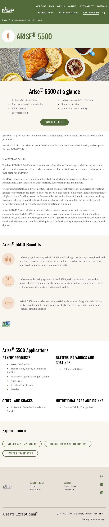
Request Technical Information (68, 444)
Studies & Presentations (22, 444)
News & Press (35, 489)
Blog (51, 6)
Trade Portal (69, 489)
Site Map (86, 519)
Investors (102, 6)
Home (4, 20)
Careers (61, 6)
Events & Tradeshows (20, 453)
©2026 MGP (62, 513)
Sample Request (54, 122)
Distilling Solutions (68, 12)
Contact (72, 6)
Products (28, 20)
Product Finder (70, 486)
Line (35, 20)
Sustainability (87, 6)
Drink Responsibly (76, 513)
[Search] (104, 13)
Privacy (88, 513)
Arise (40, 20)
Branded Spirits (45, 12)
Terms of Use (99, 513)
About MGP (41, 6)
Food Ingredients (91, 12)
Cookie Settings (98, 519)
